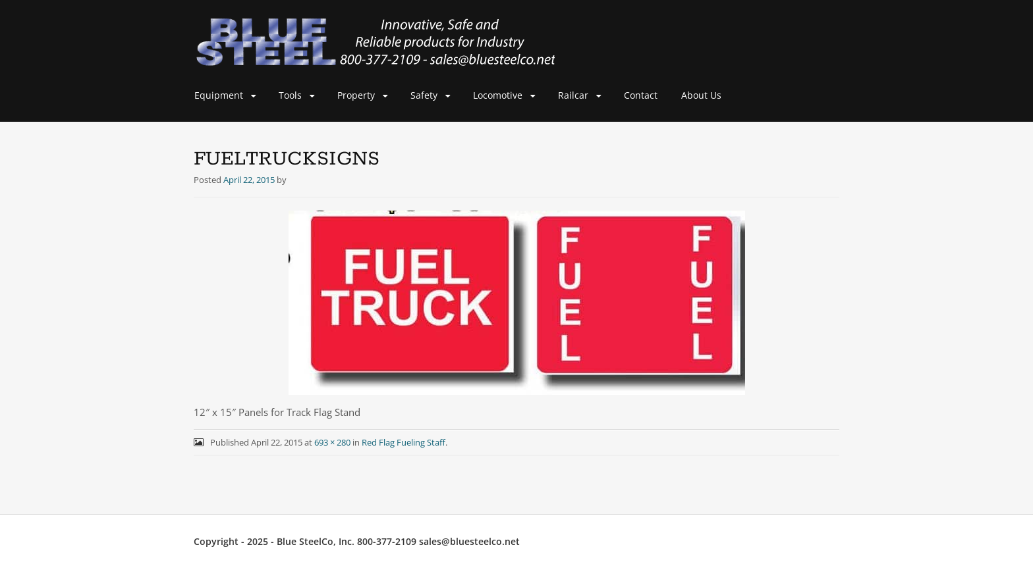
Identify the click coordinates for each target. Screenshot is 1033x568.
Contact (640, 95)
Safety (423, 95)
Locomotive (497, 95)
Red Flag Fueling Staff (403, 442)
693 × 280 (332, 442)
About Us (701, 95)
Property (356, 95)
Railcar (573, 95)
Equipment (218, 95)
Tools (290, 95)
